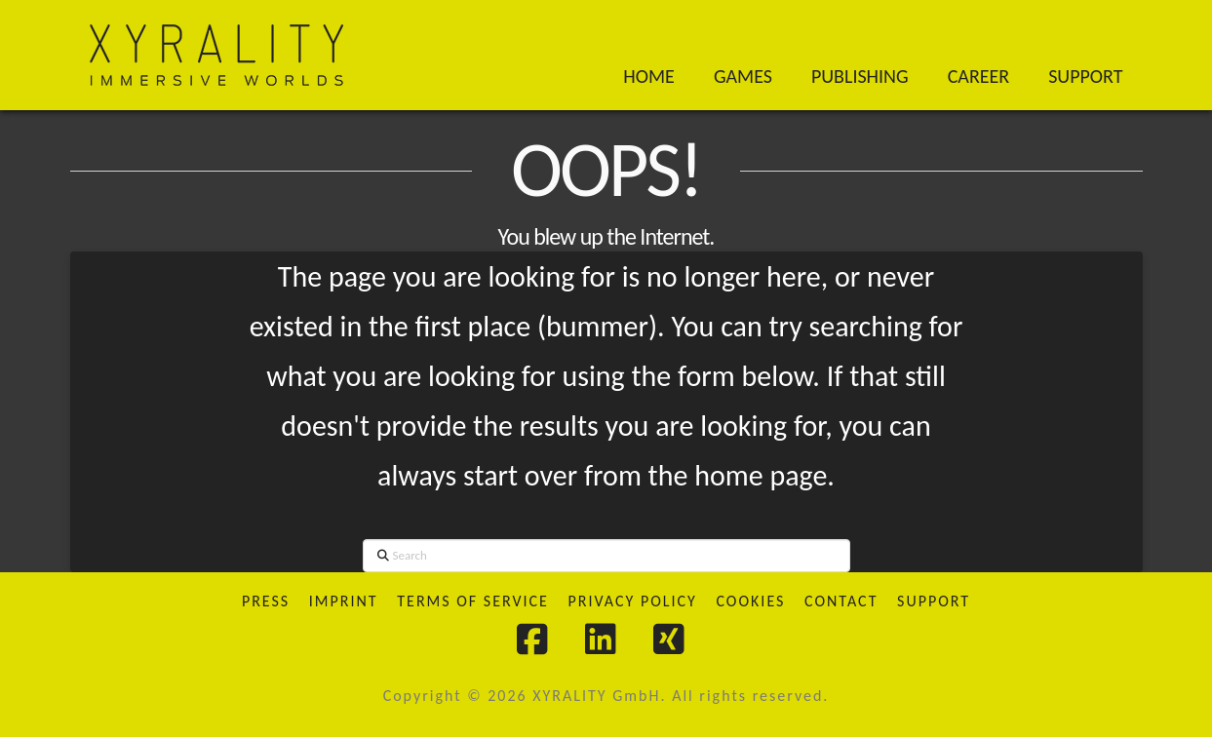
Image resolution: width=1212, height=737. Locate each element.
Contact (841, 601)
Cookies (750, 601)
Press (266, 601)
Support (933, 601)
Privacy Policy (631, 601)
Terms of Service (473, 601)
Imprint (343, 601)
